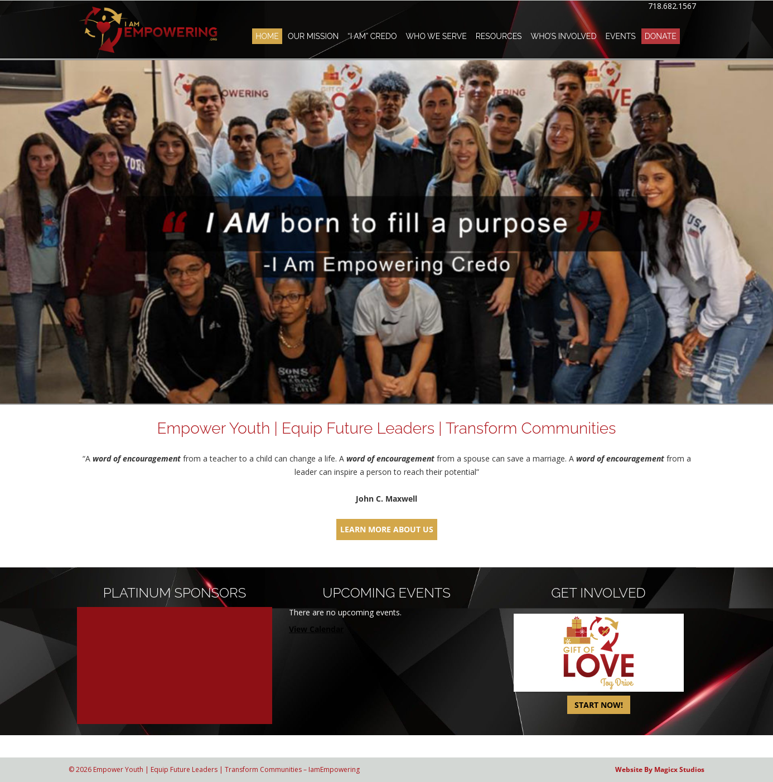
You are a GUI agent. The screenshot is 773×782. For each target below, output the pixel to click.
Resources (499, 36)
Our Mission (313, 36)
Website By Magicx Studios (659, 769)
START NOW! (598, 705)
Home (267, 36)
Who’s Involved (564, 36)
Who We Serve (435, 36)
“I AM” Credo (372, 36)
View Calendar (316, 629)
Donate (661, 36)
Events (620, 36)
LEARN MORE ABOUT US (386, 529)
